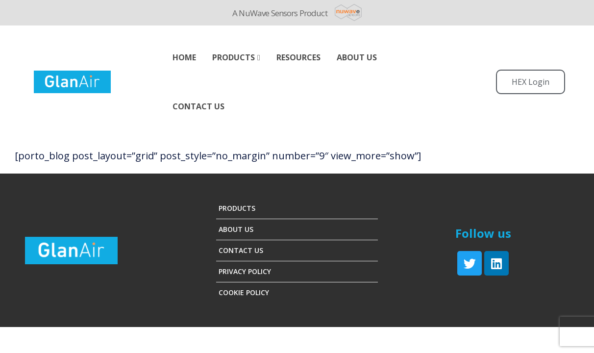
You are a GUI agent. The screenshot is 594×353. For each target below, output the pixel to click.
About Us (236, 229)
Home (184, 57)
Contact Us (198, 106)
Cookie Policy (244, 292)
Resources (298, 57)
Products (233, 57)
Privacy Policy (245, 271)
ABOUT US (357, 57)
